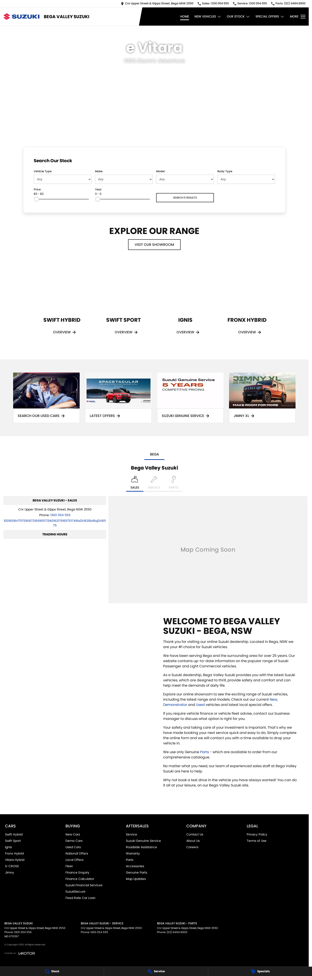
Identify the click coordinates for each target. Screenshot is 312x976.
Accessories (135, 866)
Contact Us (194, 834)
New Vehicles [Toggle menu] (207, 16)
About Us (193, 841)
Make (99, 171)
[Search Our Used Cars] (46, 398)
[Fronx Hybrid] (247, 303)
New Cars (72, 834)
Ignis (8, 847)
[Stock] (52, 971)
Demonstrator (175, 704)
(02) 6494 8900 (177, 932)
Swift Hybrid (14, 834)
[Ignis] (185, 303)
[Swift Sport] (123, 303)
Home (184, 16)
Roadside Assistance (141, 847)
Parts (204, 751)
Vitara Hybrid (14, 860)
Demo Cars (74, 841)
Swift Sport (13, 841)
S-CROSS (12, 866)
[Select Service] (153, 484)
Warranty (133, 853)
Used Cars (73, 847)
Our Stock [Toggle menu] (238, 16)
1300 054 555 (60, 515)
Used (200, 704)
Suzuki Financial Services (83, 885)
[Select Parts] (173, 484)
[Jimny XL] (262, 398)
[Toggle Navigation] (297, 16)
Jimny (9, 872)
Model (160, 171)
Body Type (224, 171)
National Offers (76, 853)
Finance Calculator (79, 879)
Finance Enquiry (77, 872)
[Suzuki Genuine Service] (190, 398)
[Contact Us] (157, 3)
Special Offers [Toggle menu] (270, 16)
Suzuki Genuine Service (143, 841)
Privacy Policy (257, 834)
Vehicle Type (43, 171)
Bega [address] (154, 454)
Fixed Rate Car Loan (80, 898)
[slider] (36, 199)
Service (131, 834)
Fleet (69, 866)
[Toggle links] (19, 953)
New (273, 699)
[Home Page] (21, 16)
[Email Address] (55, 523)
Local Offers (74, 860)
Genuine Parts (136, 872)
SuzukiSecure (75, 891)
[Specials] (260, 971)
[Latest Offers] (118, 398)
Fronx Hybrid (14, 853)
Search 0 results (185, 197)
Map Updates (136, 879)
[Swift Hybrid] (62, 303)
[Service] (156, 971)
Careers (192, 847)
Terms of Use (256, 841)
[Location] (134, 484)
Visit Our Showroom (154, 244)
